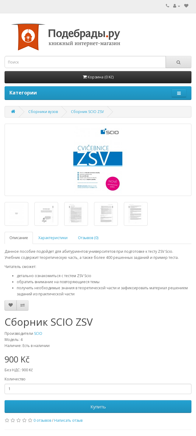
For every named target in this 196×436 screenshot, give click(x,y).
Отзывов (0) (88, 237)
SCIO (38, 333)
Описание (18, 237)
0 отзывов (42, 420)
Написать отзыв (68, 420)
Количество (15, 379)
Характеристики (53, 237)
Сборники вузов (43, 111)
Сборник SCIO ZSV (87, 111)
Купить (98, 406)
